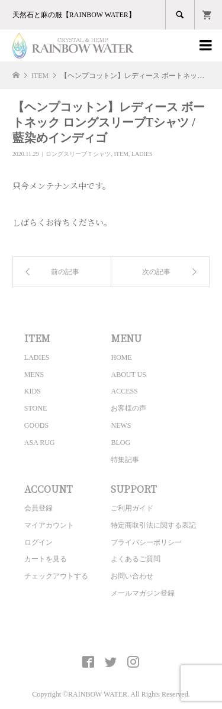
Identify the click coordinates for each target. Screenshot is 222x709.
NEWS (121, 425)
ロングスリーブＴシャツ (78, 154)
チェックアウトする (56, 576)
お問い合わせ (132, 576)
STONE (35, 408)
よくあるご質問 (135, 559)
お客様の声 (128, 408)
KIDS (32, 391)
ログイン (38, 542)
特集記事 (125, 460)
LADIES (142, 154)
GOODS (36, 425)
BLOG (120, 442)
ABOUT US (128, 374)
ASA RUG (39, 442)
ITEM (121, 154)
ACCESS (124, 391)
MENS (34, 374)
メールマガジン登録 (143, 593)
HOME (121, 357)
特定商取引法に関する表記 (153, 525)
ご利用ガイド (132, 508)
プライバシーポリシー (146, 542)
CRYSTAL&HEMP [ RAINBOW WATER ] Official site (111, 635)
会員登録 (38, 508)
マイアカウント (49, 525)
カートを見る (45, 559)
